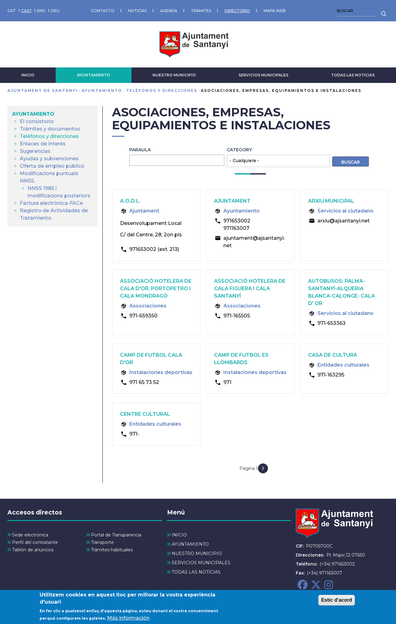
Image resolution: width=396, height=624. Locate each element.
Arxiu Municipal (331, 201)
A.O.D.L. (130, 201)
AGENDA (168, 10)
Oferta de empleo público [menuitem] (52, 166)
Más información (128, 620)
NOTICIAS (137, 10)
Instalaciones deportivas (160, 372)
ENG (41, 10)
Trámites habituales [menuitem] (112, 550)
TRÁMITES (201, 10)
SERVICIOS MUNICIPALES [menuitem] (201, 563)
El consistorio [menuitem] (37, 121)
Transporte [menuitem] (102, 542)
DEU (55, 10)
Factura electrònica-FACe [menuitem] (51, 203)
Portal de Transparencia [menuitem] (116, 535)
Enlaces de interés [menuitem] (43, 144)
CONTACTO (102, 10)
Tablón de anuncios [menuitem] (33, 550)
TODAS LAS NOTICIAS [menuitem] (196, 572)
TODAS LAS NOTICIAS (353, 75)
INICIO (27, 75)
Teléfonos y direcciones (161, 90)
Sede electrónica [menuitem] (30, 535)
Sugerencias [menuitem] (35, 151)
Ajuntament (144, 211)
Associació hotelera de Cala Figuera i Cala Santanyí (250, 288)
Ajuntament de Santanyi (42, 90)
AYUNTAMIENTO (93, 75)
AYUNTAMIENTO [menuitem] (33, 114)
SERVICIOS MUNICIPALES (263, 75)
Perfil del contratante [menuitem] (35, 542)
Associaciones (147, 306)
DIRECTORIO (237, 10)
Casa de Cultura (332, 355)
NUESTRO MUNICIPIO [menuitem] (197, 553)
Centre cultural (145, 414)
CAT (11, 10)
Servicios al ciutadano (345, 211)
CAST (26, 10)
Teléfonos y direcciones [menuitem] (49, 136)
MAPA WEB (275, 10)
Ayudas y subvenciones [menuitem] (49, 158)
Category (239, 150)
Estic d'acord (336, 602)
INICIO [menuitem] (179, 535)
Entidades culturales (343, 365)
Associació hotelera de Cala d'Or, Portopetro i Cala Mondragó (156, 288)
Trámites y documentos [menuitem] (50, 129)
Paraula (140, 150)
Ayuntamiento (241, 211)
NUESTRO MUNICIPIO (174, 75)
